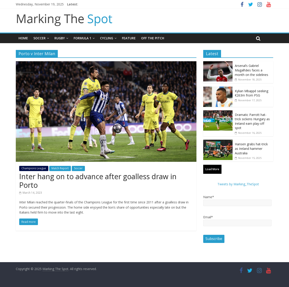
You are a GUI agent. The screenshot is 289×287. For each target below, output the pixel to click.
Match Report (60, 168)
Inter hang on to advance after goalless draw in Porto (98, 181)
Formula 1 (82, 38)
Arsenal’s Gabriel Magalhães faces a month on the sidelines (251, 70)
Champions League (33, 168)
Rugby (59, 38)
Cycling (106, 38)
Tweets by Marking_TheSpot (238, 184)
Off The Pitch (152, 38)
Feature (129, 38)
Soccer (39, 38)
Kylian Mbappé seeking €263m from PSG (251, 93)
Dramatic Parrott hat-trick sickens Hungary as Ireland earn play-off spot (252, 121)
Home (23, 38)
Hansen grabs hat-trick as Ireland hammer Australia (251, 148)
